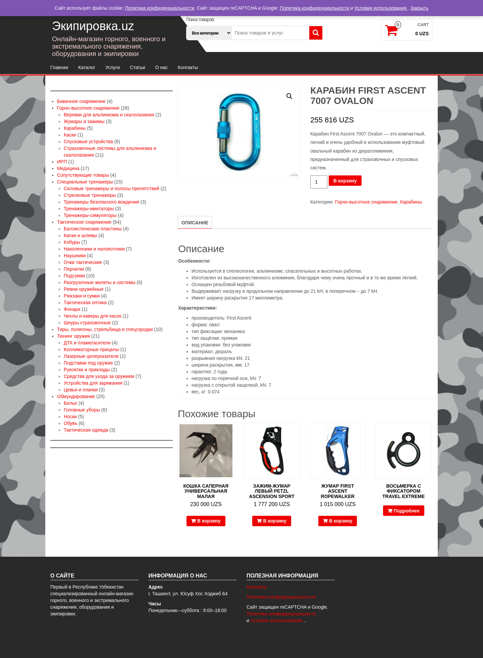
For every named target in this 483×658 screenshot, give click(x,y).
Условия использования (277, 620)
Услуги (112, 67)
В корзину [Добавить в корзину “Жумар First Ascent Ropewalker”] (341, 521)
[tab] (195, 222)
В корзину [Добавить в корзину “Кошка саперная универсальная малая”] (209, 521)
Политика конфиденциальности (281, 597)
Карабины (411, 202)
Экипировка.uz (93, 26)
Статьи (137, 67)
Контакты (188, 67)
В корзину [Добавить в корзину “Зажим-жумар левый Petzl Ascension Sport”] (274, 521)
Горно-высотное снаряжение (366, 202)
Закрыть (419, 8)
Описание (194, 222)
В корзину (345, 180)
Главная (59, 67)
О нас (161, 67)
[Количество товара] (318, 181)
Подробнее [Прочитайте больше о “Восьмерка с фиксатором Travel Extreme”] (407, 510)
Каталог (86, 67)
